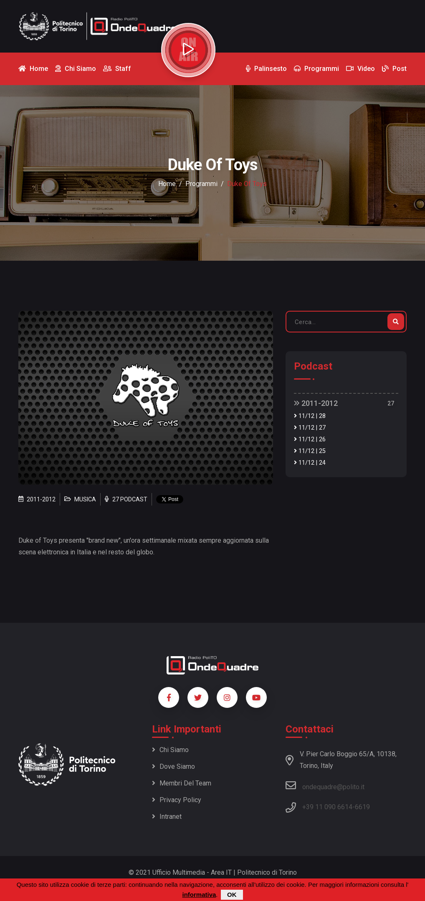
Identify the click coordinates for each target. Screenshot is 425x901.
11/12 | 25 (310, 451)
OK (232, 894)
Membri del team (181, 783)
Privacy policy (176, 800)
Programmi (201, 184)
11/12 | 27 (310, 427)
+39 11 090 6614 (327, 807)
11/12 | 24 (310, 462)
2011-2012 (316, 403)
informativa (199, 894)
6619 (362, 807)
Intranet (167, 816)
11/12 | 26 (310, 439)
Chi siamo (170, 750)
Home (167, 184)
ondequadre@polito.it (325, 785)
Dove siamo (173, 766)
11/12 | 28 (310, 416)
